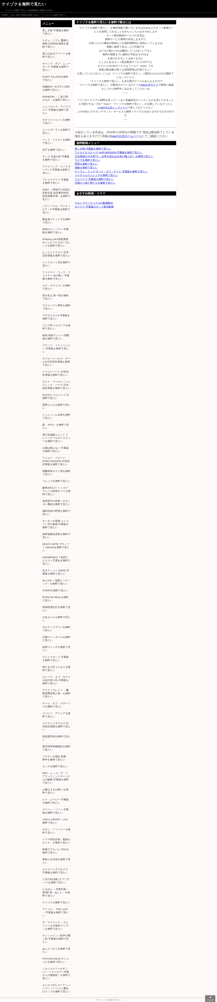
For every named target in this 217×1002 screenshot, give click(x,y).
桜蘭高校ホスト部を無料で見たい (56, 473)
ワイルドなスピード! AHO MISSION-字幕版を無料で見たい (108, 152)
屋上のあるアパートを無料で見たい (56, 55)
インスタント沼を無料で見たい (56, 264)
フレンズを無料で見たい (56, 481)
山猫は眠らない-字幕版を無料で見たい (55, 449)
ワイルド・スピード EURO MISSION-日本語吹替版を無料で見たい (56, 461)
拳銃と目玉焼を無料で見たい (56, 861)
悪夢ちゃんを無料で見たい (56, 406)
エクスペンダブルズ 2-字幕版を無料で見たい (55, 871)
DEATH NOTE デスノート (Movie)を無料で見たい (56, 547)
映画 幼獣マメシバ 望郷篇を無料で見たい (55, 337)
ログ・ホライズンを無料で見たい (56, 287)
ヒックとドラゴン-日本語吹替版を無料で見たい (56, 254)
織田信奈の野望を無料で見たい (56, 512)
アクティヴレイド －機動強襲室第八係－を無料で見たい (56, 693)
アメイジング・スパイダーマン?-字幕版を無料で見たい (56, 169)
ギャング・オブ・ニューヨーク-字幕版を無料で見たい (56, 66)
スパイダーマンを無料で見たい (56, 131)
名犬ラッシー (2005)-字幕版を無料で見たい (55, 572)
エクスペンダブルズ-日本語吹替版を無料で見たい (56, 726)
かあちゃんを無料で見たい (56, 619)
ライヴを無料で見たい (87, 160)
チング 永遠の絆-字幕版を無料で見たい (55, 158)
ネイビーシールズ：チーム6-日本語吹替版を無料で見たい (56, 361)
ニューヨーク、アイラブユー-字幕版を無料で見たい (56, 109)
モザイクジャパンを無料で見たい (56, 121)
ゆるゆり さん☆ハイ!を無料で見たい (55, 396)
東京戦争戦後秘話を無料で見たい (56, 748)
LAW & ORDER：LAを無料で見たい (55, 821)
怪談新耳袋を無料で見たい (56, 738)
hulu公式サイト (149, 84)
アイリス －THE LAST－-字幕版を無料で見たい (55, 912)
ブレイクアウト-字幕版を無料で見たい (55, 181)
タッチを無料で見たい (55, 766)
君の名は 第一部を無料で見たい (55, 297)
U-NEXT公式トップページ (113, 107)
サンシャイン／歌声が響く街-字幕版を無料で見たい (56, 938)
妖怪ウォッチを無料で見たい (56, 649)
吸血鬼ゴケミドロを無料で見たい (56, 221)
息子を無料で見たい (53, 149)
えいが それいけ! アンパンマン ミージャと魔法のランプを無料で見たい (56, 988)
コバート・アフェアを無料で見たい (56, 715)
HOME (5, 15)
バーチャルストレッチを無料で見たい (96, 175)
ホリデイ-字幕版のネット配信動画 (94, 206)
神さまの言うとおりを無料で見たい (56, 668)
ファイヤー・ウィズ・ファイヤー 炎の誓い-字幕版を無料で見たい (56, 275)
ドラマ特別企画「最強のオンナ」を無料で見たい (56, 841)
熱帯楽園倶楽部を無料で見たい (56, 536)
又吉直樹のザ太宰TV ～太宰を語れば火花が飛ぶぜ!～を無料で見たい (114, 156)
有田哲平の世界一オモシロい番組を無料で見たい (56, 502)
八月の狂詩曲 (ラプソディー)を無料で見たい (55, 881)
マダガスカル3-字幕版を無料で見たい (56, 317)
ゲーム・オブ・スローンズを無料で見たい (56, 705)
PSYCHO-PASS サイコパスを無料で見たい (55, 960)
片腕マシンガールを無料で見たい (56, 639)
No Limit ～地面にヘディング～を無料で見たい (56, 582)
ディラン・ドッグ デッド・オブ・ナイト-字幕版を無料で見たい (111, 171)
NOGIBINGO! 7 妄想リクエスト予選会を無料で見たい (56, 560)
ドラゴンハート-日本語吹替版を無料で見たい (55, 373)
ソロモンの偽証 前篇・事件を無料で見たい (55, 758)
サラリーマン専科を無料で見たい (56, 307)
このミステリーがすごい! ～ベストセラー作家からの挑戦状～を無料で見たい (56, 973)
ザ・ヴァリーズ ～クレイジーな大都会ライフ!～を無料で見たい (55, 925)
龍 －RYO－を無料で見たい (55, 426)
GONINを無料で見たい (55, 590)
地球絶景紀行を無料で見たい (56, 609)
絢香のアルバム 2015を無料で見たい (55, 851)
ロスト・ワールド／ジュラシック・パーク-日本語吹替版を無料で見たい (56, 384)
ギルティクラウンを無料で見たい (56, 629)
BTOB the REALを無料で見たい (55, 599)
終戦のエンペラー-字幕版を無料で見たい (55, 231)
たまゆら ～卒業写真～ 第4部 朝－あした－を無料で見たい (56, 892)
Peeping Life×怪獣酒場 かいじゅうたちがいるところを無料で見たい (56, 242)
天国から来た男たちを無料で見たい (95, 182)
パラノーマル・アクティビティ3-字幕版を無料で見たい (56, 209)
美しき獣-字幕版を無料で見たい (26, 15)
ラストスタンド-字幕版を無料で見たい (55, 658)
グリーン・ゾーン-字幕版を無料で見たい (55, 811)
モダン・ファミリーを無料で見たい (56, 831)
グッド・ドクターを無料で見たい (56, 141)
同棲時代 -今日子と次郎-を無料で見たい (56, 88)
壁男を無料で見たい (86, 163)
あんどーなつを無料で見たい (56, 950)
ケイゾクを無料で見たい (55, 15)
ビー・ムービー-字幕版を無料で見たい (55, 801)
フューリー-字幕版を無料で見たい (94, 179)
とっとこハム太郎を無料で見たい (56, 416)
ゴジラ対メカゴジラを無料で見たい (56, 327)
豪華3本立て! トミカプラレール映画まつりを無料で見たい (56, 491)
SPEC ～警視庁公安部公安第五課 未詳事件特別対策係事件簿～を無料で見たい (56, 194)
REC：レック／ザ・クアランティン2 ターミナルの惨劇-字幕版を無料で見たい (56, 778)
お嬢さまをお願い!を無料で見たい (55, 791)
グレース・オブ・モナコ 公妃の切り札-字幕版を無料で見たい (56, 680)
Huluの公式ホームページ (126, 136)
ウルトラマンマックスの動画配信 (94, 202)
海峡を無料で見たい (86, 167)
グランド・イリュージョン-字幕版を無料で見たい (56, 348)
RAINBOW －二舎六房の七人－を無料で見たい (56, 98)
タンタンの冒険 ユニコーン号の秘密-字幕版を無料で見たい (55, 524)
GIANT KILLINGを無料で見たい (55, 78)
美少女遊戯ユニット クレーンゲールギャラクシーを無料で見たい (56, 438)
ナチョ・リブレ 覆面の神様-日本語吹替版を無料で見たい (55, 43)
